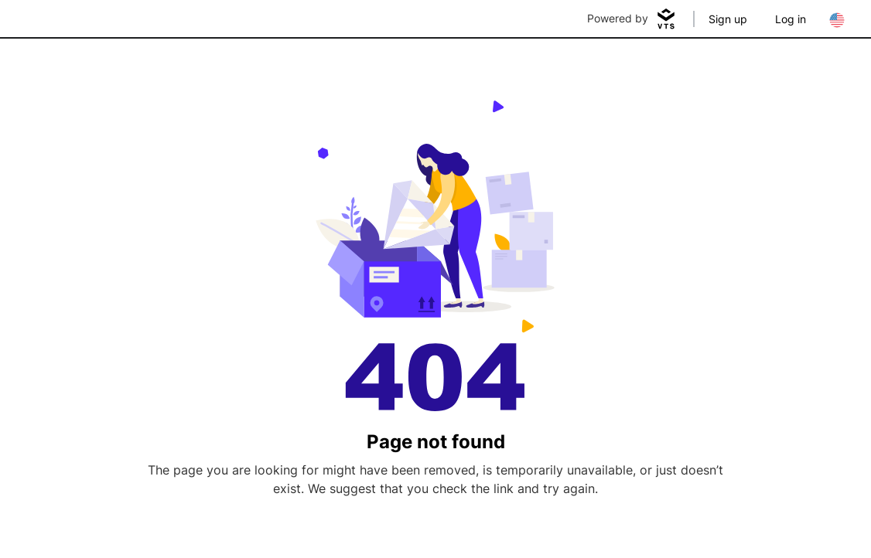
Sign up (728, 19)
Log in (790, 19)
